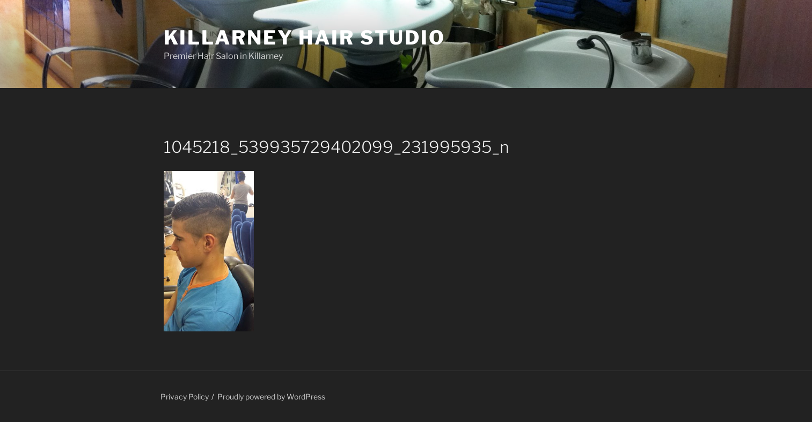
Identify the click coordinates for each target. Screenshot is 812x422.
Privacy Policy (184, 396)
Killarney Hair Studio (304, 37)
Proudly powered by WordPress (271, 396)
